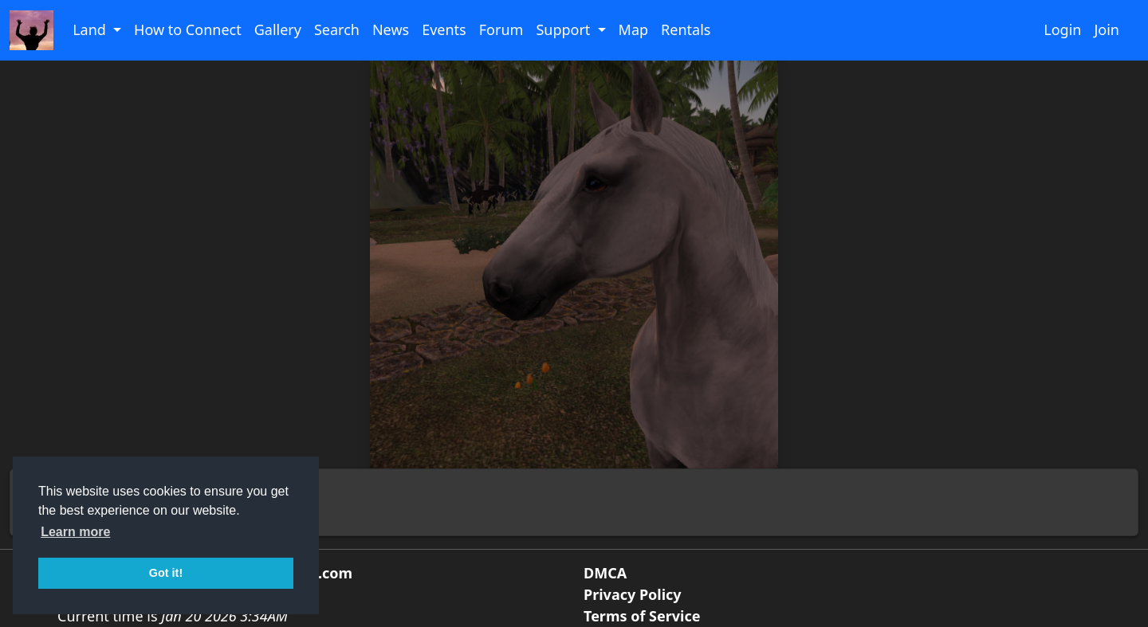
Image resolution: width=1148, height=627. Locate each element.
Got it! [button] (166, 572)
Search (337, 29)
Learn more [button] (75, 532)
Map (634, 29)
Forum (501, 29)
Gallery (277, 29)
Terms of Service (642, 615)
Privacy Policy (633, 594)
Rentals (685, 29)
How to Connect (188, 29)
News (390, 29)
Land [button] (91, 29)
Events (444, 29)
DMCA (605, 572)
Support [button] (565, 29)
